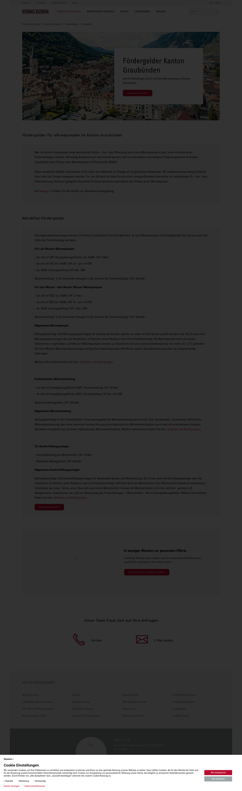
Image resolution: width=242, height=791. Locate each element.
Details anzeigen (11, 786)
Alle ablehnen (218, 779)
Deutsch (9, 759)
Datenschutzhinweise (34, 786)
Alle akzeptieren (218, 772)
